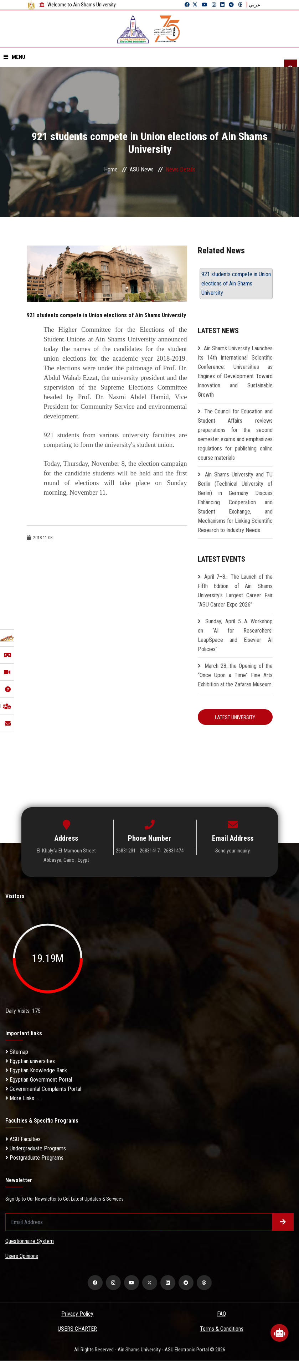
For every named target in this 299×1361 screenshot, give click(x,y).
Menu (14, 57)
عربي (254, 4)
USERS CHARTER (77, 1329)
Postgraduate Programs (34, 1158)
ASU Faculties (23, 1139)
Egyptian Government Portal (38, 1080)
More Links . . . (23, 1098)
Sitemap (16, 1052)
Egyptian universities (30, 1061)
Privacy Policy (77, 1314)
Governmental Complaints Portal (43, 1089)
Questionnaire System (29, 1241)
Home (111, 169)
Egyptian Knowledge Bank (36, 1070)
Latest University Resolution (235, 720)
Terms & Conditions (221, 1329)
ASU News (142, 169)
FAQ (221, 1314)
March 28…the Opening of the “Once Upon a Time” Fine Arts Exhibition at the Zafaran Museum (235, 675)
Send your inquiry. (233, 851)
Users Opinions (21, 1256)
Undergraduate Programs (35, 1148)
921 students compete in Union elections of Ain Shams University (236, 283)
